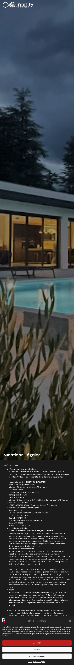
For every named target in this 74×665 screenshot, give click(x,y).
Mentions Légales (39, 662)
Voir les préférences (37, 656)
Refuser (37, 650)
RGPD (30, 662)
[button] (70, 621)
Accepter (37, 643)
